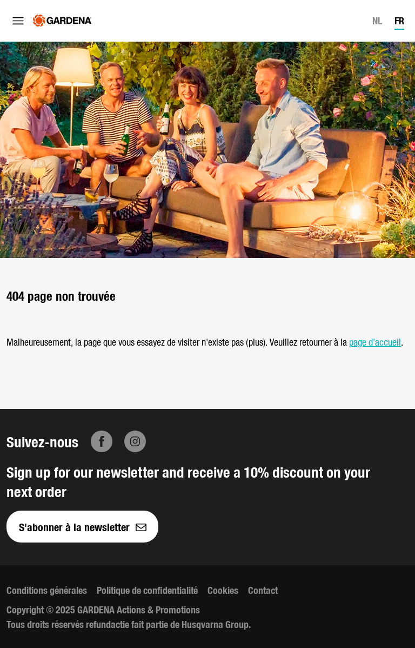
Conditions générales (46, 590)
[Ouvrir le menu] (18, 20)
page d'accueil (375, 341)
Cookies (223, 590)
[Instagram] (135, 441)
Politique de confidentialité (147, 590)
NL (377, 20)
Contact (263, 590)
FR (399, 20)
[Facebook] (101, 441)
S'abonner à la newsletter (82, 526)
